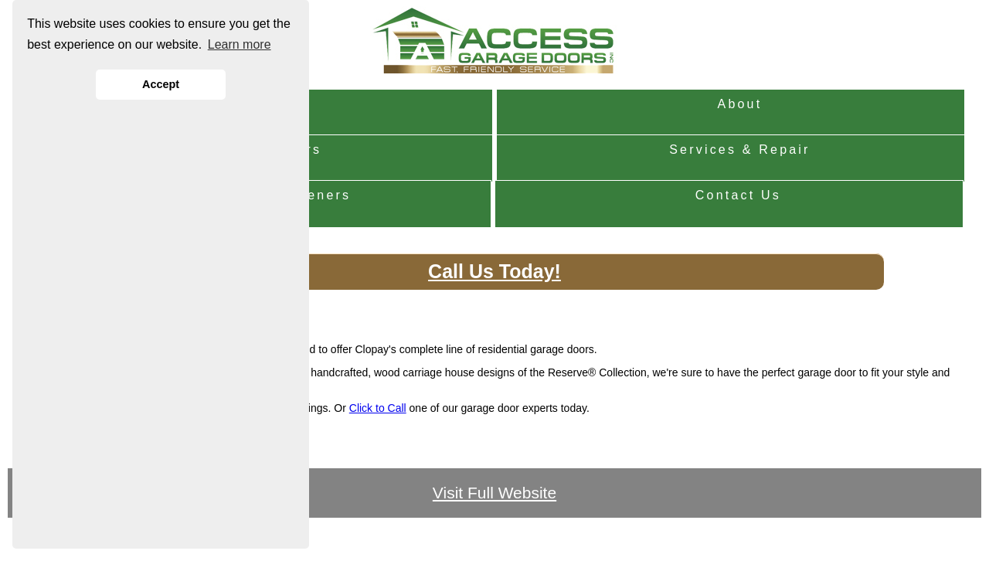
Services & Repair (739, 149)
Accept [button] (160, 84)
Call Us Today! (494, 271)
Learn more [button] (239, 44)
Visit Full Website (494, 493)
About (740, 103)
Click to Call (377, 408)
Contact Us (738, 195)
